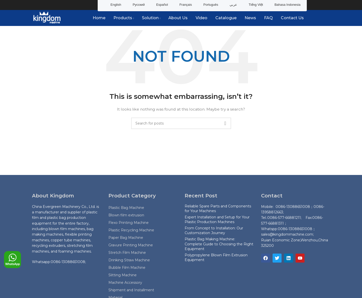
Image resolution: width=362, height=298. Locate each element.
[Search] (181, 123)
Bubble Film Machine (126, 267)
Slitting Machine (122, 275)
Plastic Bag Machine (126, 207)
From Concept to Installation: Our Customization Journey (214, 230)
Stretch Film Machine (127, 252)
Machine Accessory (125, 282)
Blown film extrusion (126, 215)
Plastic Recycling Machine (131, 230)
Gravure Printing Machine (130, 245)
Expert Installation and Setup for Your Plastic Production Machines (217, 219)
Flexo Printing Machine (128, 222)
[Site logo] (47, 17)
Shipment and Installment (131, 290)
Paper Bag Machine (125, 237)
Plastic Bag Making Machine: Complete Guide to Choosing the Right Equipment (219, 244)
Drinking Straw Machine (129, 260)
